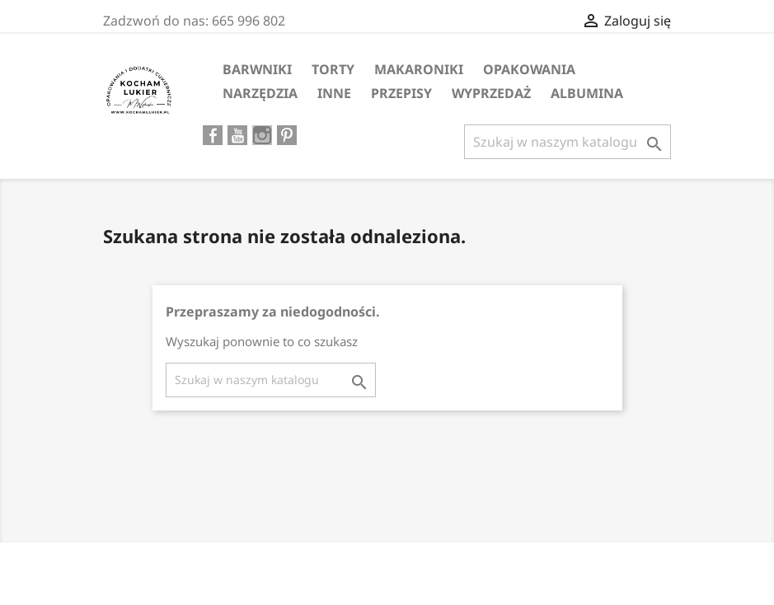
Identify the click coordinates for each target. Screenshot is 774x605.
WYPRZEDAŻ (491, 93)
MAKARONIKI (418, 69)
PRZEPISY (401, 93)
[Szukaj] (567, 141)
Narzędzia (260, 93)
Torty (333, 69)
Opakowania (529, 69)
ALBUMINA (587, 93)
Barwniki (257, 69)
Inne (334, 93)
